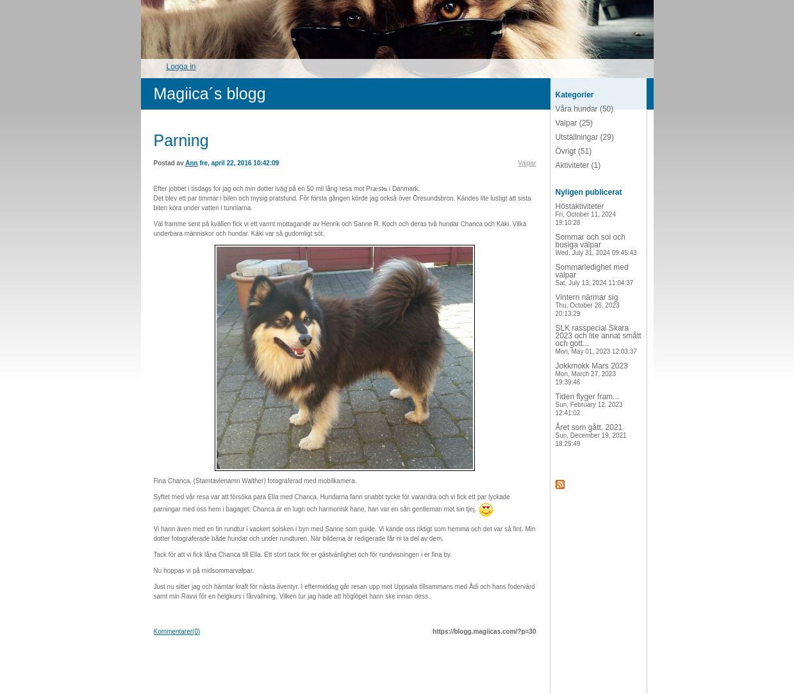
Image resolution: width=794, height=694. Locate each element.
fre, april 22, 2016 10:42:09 (239, 163)
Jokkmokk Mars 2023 (592, 373)
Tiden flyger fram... (589, 404)
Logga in (181, 66)
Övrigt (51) (574, 151)
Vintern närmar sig (588, 305)
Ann (191, 163)
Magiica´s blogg (210, 94)
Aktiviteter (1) (578, 165)
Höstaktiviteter (586, 214)
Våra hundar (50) (585, 108)
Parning (181, 140)
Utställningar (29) (585, 137)
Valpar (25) (574, 123)
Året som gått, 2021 (591, 435)
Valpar (527, 163)
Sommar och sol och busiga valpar (596, 244)
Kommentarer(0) (177, 631)
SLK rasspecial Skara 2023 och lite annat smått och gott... (598, 339)
